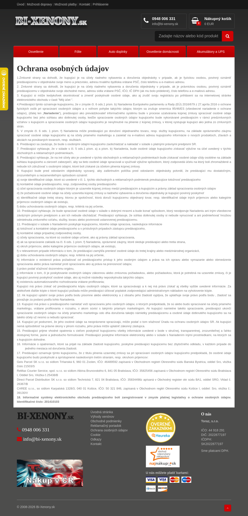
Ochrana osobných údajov (109, 430)
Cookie (95, 435)
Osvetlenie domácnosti (163, 51)
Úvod (20, 4)
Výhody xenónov (102, 416)
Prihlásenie (100, 4)
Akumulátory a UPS (211, 51)
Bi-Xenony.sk (45, 507)
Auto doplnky (118, 51)
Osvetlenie (36, 51)
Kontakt (84, 4)
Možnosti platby (65, 4)
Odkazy (95, 439)
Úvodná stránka (101, 412)
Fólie (78, 51)
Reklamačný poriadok (105, 425)
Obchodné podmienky (105, 421)
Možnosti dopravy (39, 4)
